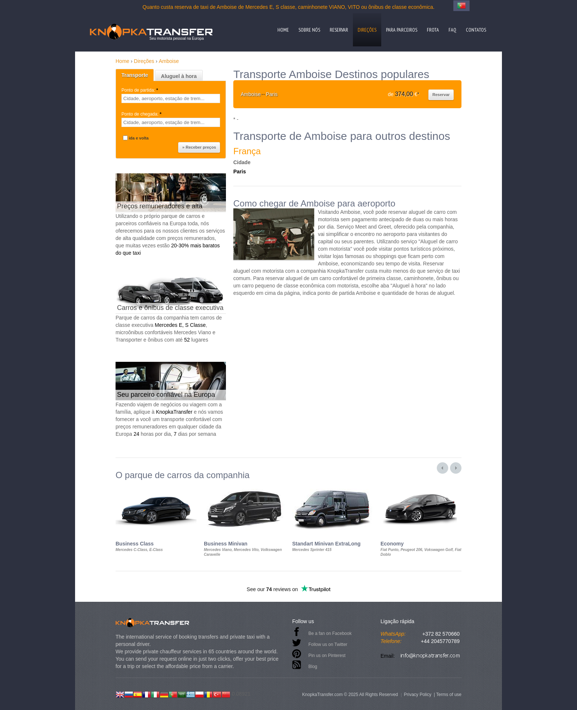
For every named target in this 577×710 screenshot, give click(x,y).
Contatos (476, 30)
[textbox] (170, 98)
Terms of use (448, 694)
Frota (433, 30)
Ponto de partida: (140, 90)
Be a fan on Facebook (329, 633)
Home (283, 30)
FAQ (452, 30)
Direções (367, 30)
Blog (312, 666)
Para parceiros (401, 30)
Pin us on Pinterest (327, 655)
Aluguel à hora (179, 76)
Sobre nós (309, 30)
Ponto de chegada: (142, 114)
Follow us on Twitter (327, 644)
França (247, 151)
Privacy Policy (417, 694)
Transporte (134, 75)
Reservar (339, 30)
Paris (239, 171)
